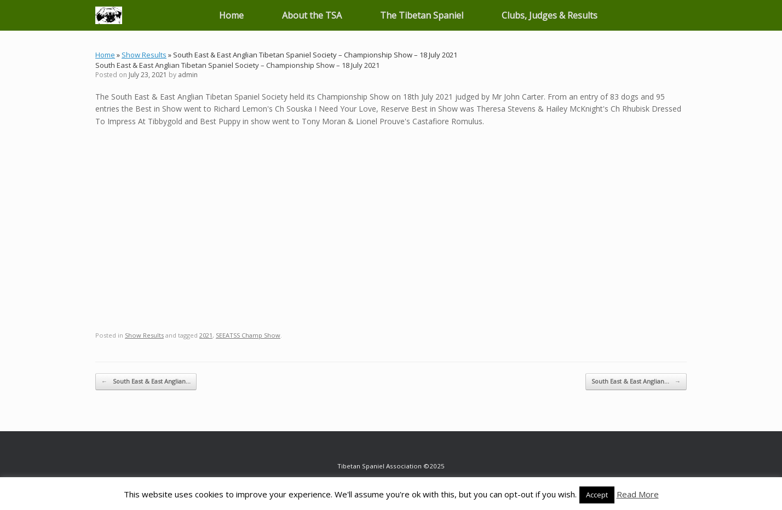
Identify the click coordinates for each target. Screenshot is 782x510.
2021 (205, 335)
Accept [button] (597, 495)
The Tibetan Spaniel (421, 15)
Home (231, 15)
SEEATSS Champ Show (248, 335)
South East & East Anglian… (146, 381)
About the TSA (312, 15)
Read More (638, 494)
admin (188, 74)
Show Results (144, 55)
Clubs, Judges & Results (549, 15)
